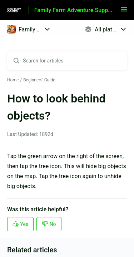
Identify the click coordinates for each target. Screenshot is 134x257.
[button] (124, 11)
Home (13, 79)
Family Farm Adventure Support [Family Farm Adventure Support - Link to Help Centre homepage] (74, 10)
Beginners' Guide (39, 79)
